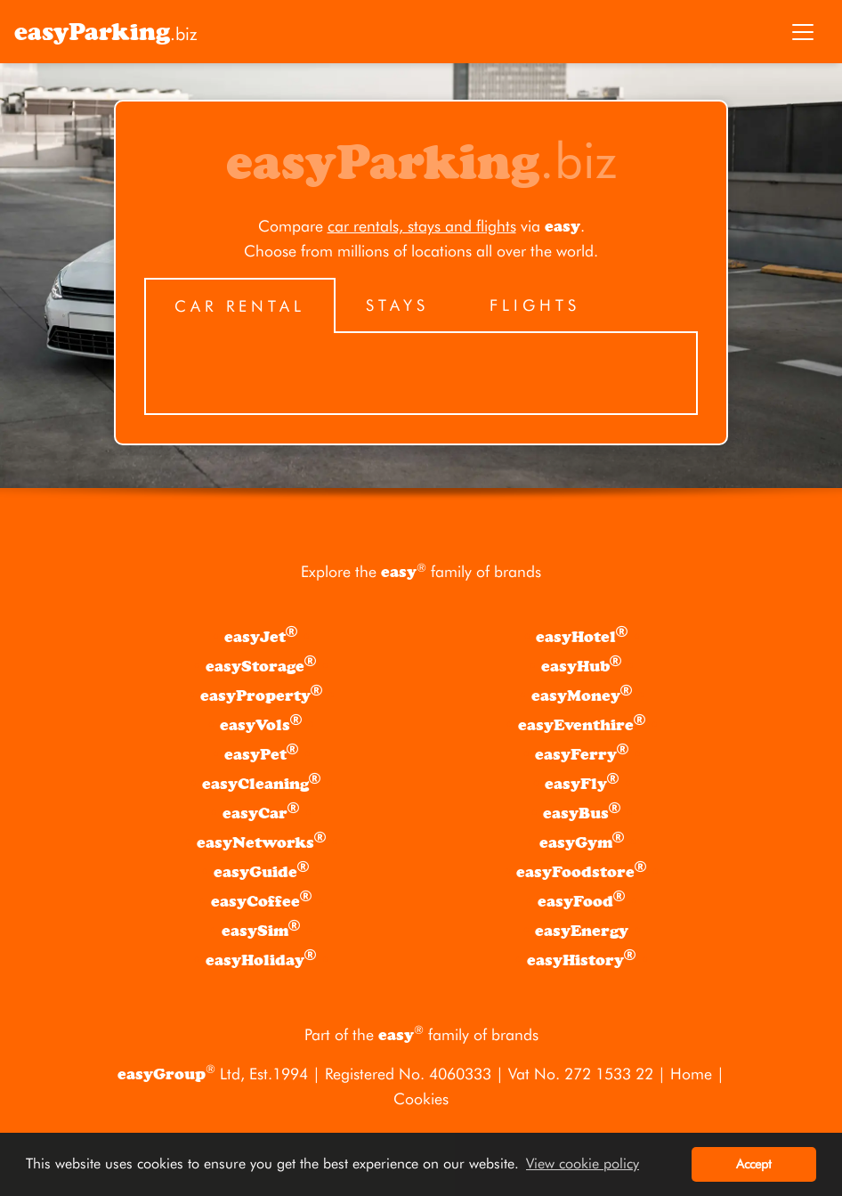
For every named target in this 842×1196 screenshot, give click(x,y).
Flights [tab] (535, 305)
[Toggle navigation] (803, 32)
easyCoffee (261, 900)
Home (691, 1073)
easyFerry (581, 753)
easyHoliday (261, 959)
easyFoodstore (581, 871)
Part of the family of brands (421, 1034)
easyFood (581, 900)
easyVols (261, 724)
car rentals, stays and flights (422, 225)
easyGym (581, 841)
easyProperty (261, 694)
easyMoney (581, 694)
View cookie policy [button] (582, 1163)
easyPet (261, 753)
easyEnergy (581, 931)
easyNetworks (261, 841)
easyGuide (261, 871)
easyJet (260, 636)
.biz (106, 32)
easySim (261, 929)
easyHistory (581, 959)
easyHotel (581, 636)
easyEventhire (581, 724)
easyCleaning (261, 782)
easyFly (582, 782)
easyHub (581, 665)
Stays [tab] (397, 305)
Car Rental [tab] (239, 306)
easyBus (581, 812)
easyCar (261, 812)
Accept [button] (754, 1163)
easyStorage (261, 665)
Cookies (421, 1098)
